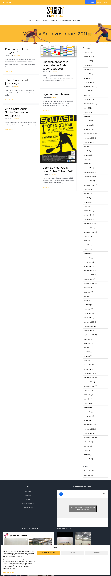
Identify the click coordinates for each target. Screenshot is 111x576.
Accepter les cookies (48, 552)
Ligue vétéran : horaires (57, 94)
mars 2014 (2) (88, 412)
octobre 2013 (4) (89, 433)
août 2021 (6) (88, 91)
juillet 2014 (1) (88, 395)
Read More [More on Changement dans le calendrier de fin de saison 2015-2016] (46, 85)
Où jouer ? (28, 499)
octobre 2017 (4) (89, 228)
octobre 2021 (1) (89, 82)
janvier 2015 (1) (88, 369)
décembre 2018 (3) (90, 172)
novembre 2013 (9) (90, 429)
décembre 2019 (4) (90, 134)
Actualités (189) (89, 471)
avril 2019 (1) (88, 155)
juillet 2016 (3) (88, 292)
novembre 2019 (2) (90, 138)
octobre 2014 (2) (89, 382)
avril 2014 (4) (88, 408)
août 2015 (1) (88, 339)
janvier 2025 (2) (89, 61)
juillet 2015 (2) (88, 343)
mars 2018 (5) (88, 206)
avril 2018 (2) (88, 202)
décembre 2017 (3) (90, 219)
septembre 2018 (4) (90, 185)
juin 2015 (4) (88, 348)
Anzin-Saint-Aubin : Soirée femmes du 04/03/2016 (17, 112)
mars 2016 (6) (88, 309)
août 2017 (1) (88, 236)
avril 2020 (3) (88, 117)
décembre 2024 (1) (90, 65)
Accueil (28, 491)
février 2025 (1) (89, 57)
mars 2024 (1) (88, 74)
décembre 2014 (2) (90, 373)
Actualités (17, 55)
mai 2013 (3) (88, 450)
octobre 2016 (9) (89, 279)
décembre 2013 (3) (90, 425)
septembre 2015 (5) (90, 335)
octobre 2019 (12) (89, 142)
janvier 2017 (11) (89, 266)
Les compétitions (29, 503)
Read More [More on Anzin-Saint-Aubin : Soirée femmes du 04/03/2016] (8, 129)
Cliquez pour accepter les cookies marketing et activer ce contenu (82, 508)
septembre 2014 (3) (90, 386)
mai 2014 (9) (88, 403)
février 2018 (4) (89, 211)
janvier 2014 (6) (89, 420)
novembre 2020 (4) (90, 104)
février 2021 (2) (89, 99)
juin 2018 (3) (88, 194)
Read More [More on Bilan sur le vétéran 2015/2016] (8, 71)
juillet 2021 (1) (88, 95)
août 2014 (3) (88, 390)
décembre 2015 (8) (90, 322)
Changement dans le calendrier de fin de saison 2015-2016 (55, 65)
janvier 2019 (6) (89, 168)
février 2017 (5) (89, 262)
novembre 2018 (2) (90, 176)
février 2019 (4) (89, 164)
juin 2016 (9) (88, 296)
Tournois (16, 86)
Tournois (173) (88, 475)
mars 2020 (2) (88, 121)
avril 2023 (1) (88, 78)
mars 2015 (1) (88, 361)
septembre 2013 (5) (90, 438)
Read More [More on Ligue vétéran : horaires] (46, 110)
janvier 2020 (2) (89, 129)
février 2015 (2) (89, 365)
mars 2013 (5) (88, 459)
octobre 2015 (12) (89, 330)
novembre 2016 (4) (90, 275)
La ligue (28, 495)
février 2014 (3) (89, 416)
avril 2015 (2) (88, 356)
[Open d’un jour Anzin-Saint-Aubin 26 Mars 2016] (58, 139)
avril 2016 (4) (88, 305)
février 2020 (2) (89, 125)
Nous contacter (28, 507)
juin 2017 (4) (88, 245)
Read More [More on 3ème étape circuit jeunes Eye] (8, 100)
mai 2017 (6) (88, 249)
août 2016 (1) (88, 288)
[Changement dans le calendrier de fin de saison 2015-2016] (58, 51)
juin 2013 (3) (88, 446)
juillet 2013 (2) (88, 442)
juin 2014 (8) (88, 399)
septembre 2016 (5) (90, 283)
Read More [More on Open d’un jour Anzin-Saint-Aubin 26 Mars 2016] (46, 187)
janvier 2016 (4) (89, 318)
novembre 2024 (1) (90, 70)
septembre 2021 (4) (90, 87)
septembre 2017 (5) (90, 232)
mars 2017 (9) (88, 258)
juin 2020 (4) (88, 108)
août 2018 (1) (88, 189)
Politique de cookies (8, 572)
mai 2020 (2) (88, 112)
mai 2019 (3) (88, 151)
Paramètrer (96, 552)
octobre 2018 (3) (89, 181)
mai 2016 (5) (88, 301)
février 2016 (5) (89, 313)
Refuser (72, 552)
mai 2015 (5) (88, 352)
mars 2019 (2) (88, 159)
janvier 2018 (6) (89, 215)
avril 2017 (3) (88, 254)
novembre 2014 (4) (90, 378)
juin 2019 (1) (87, 146)
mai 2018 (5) (88, 198)
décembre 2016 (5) (90, 271)
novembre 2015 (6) (90, 326)
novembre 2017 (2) (90, 224)
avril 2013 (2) (88, 455)
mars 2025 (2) (88, 52)
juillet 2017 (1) (88, 241)
